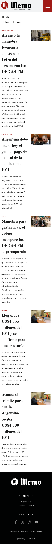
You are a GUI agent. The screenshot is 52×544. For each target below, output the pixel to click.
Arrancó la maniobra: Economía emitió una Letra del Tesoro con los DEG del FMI (13, 53)
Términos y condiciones (19, 531)
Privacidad (37, 531)
